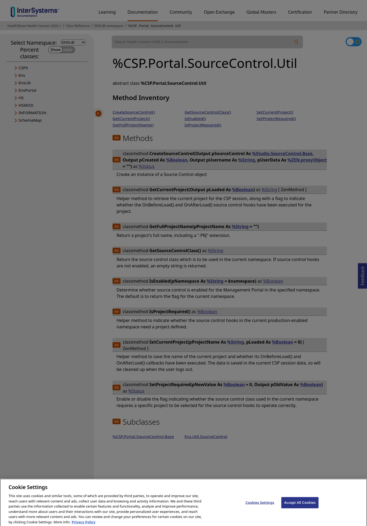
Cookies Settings (259, 506)
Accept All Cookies (300, 506)
